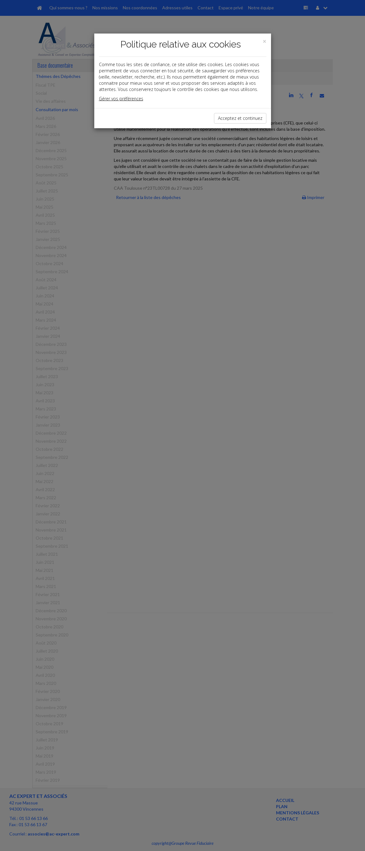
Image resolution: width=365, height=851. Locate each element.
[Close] (264, 41)
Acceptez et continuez (240, 118)
